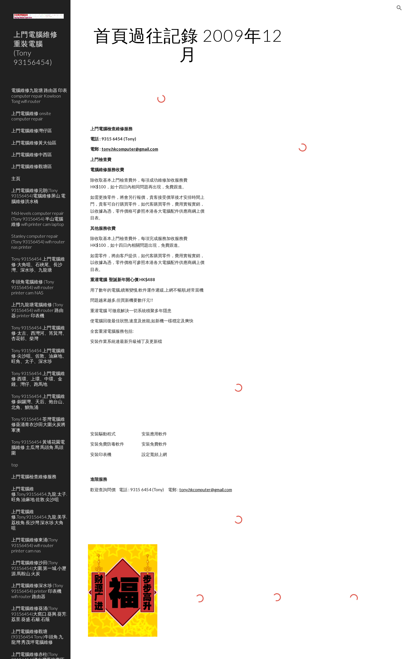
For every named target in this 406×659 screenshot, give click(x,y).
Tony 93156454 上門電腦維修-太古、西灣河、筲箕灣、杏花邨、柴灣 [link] (39, 333)
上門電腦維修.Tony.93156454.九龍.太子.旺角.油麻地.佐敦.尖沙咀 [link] (39, 494)
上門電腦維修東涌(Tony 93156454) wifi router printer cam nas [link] (34, 545)
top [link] (14, 464)
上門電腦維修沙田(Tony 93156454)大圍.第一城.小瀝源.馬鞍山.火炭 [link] (38, 568)
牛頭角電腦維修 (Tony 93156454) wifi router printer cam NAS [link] (32, 287)
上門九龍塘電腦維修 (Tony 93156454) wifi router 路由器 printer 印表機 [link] (37, 310)
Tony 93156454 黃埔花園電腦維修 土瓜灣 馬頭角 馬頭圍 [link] (38, 447)
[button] (399, 8)
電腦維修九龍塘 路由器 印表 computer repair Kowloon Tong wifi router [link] (39, 95)
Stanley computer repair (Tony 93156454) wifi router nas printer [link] (38, 241)
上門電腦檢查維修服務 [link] (33, 476)
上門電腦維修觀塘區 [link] (31, 166)
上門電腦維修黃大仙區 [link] (33, 142)
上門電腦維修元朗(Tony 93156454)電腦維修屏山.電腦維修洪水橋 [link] (38, 196)
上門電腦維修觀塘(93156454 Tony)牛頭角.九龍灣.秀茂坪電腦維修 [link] (37, 637)
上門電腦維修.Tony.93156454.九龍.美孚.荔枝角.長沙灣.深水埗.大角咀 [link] (39, 519)
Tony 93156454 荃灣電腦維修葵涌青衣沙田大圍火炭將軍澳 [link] (38, 424)
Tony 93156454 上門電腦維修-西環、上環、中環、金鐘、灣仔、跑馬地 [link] (38, 379)
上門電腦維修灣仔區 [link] (31, 130)
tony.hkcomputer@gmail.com (130, 149)
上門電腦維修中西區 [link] (31, 154)
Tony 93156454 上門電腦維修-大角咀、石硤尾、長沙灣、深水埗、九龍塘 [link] (38, 264)
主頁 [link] (15, 178)
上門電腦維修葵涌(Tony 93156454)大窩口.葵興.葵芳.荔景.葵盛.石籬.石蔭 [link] (39, 613)
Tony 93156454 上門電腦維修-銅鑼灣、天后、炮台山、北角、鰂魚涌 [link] (39, 401)
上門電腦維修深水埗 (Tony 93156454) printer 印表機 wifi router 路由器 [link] (37, 591)
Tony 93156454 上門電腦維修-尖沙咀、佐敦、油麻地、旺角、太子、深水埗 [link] (39, 356)
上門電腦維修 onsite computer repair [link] (31, 116)
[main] (188, 44)
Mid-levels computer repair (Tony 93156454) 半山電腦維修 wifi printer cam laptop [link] (37, 218)
